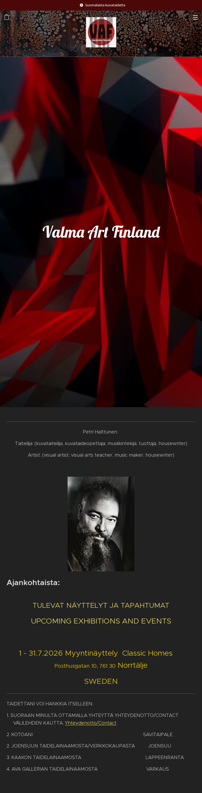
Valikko (195, 17)
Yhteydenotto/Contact (90, 723)
